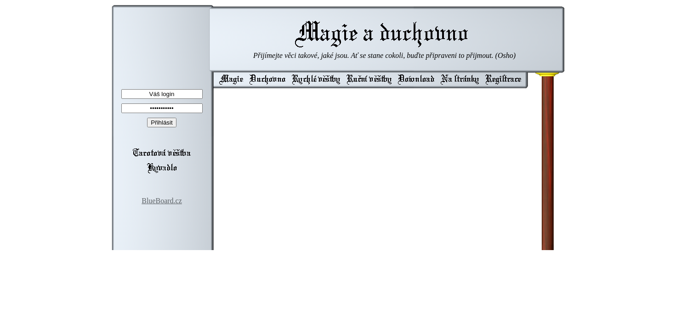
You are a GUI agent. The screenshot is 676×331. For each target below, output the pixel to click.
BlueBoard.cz (162, 201)
